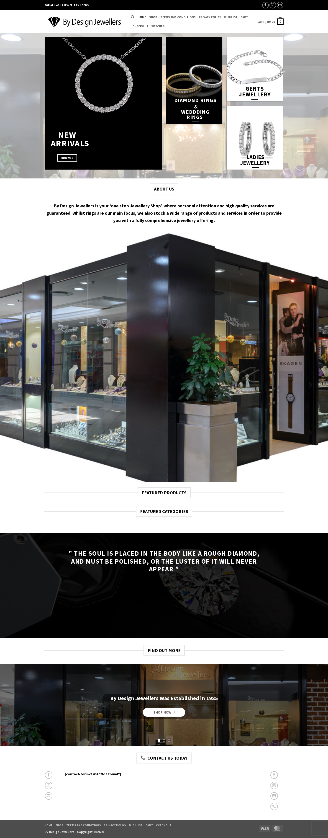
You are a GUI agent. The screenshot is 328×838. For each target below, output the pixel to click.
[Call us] (274, 806)
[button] (270, 21)
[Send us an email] (280, 5)
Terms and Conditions (177, 17)
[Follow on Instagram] (272, 5)
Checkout (140, 26)
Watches (157, 26)
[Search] (132, 17)
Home (142, 17)
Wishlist (230, 17)
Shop (153, 17)
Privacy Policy (210, 17)
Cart (244, 17)
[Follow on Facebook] (265, 5)
